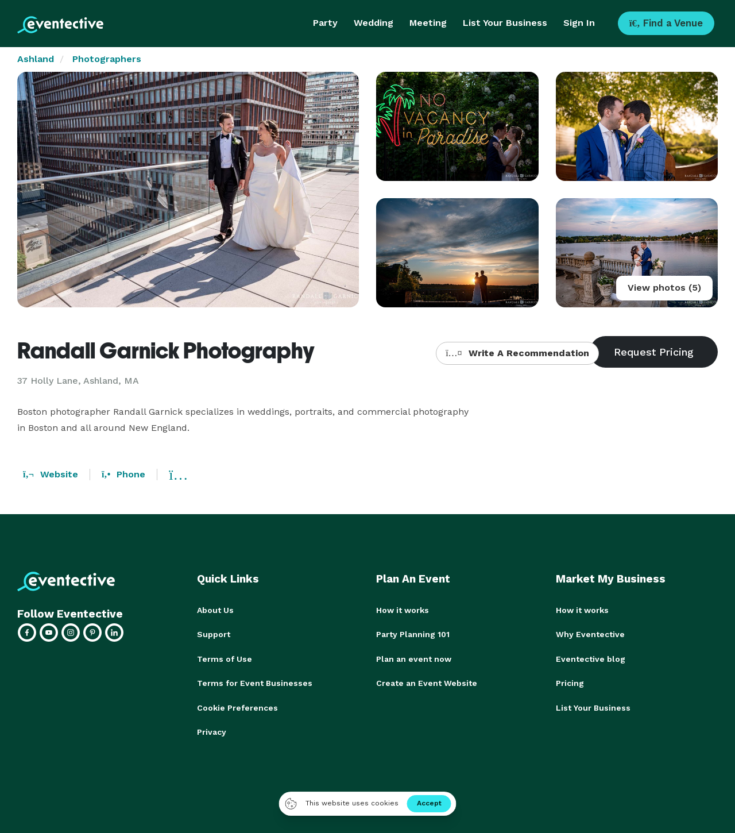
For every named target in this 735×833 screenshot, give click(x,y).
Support (213, 634)
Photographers (106, 58)
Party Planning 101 (413, 634)
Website (50, 474)
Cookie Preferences (237, 706)
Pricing (570, 682)
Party (325, 22)
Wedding (373, 22)
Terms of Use (224, 658)
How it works (402, 610)
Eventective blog (590, 658)
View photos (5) (664, 287)
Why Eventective (590, 634)
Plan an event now (413, 658)
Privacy (211, 730)
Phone (123, 474)
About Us (215, 610)
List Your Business (505, 22)
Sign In (579, 22)
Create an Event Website (426, 682)
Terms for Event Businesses (254, 682)
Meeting (428, 22)
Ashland (35, 58)
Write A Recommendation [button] (517, 353)
